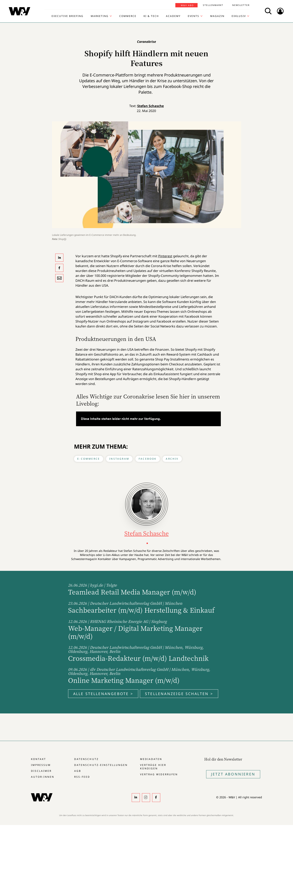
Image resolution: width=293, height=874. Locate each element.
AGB (77, 771)
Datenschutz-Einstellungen (100, 765)
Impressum (41, 765)
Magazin (217, 16)
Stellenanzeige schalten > (179, 693)
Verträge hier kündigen (153, 766)
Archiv (172, 458)
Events (193, 16)
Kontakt (38, 759)
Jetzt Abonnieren (233, 774)
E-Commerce (88, 458)
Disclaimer (41, 771)
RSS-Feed (82, 777)
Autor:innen (42, 777)
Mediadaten (151, 759)
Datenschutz (86, 759)
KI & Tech (151, 16)
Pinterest (165, 256)
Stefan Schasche (150, 106)
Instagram (119, 458)
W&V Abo (187, 5)
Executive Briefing (67, 16)
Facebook (148, 458)
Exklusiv (239, 16)
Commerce (127, 16)
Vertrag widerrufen (159, 774)
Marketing (99, 16)
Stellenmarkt (213, 5)
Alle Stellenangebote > (103, 693)
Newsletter (241, 5)
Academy (173, 16)
